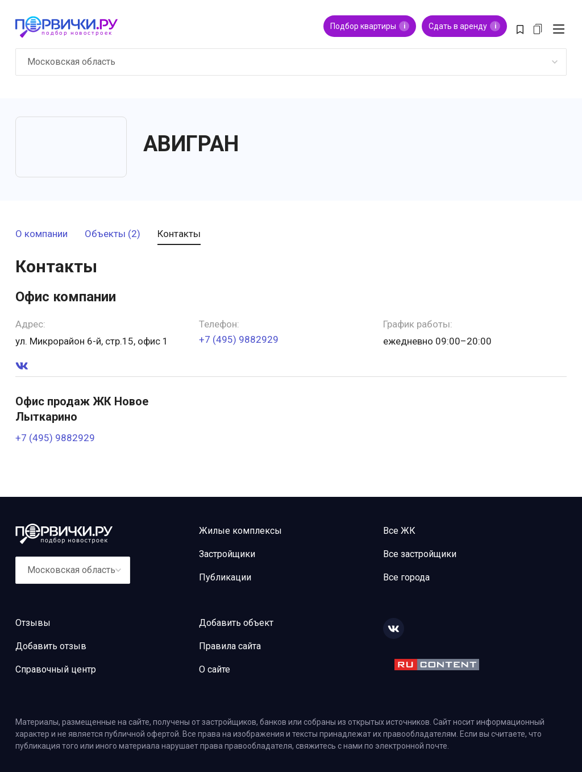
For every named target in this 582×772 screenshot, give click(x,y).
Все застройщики (419, 554)
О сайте (214, 669)
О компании (41, 234)
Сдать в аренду (464, 26)
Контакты (179, 234)
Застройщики (227, 554)
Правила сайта (230, 646)
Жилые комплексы (240, 530)
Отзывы (33, 622)
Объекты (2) (112, 234)
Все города (406, 577)
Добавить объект (236, 622)
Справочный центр (55, 669)
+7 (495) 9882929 (238, 340)
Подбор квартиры (369, 26)
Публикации (225, 577)
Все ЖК (399, 530)
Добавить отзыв (50, 646)
